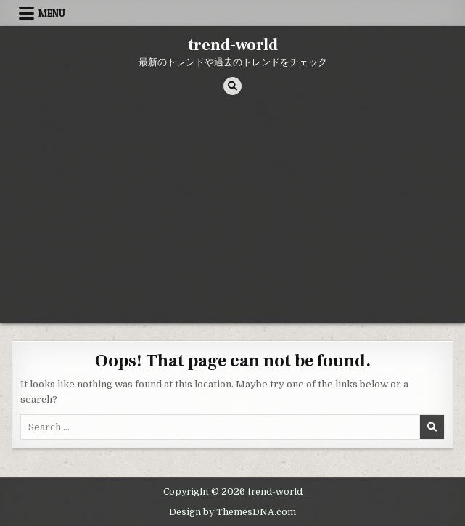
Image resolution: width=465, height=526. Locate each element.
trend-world (233, 45)
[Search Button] (232, 86)
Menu (51, 13)
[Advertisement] (232, 214)
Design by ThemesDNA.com (232, 512)
